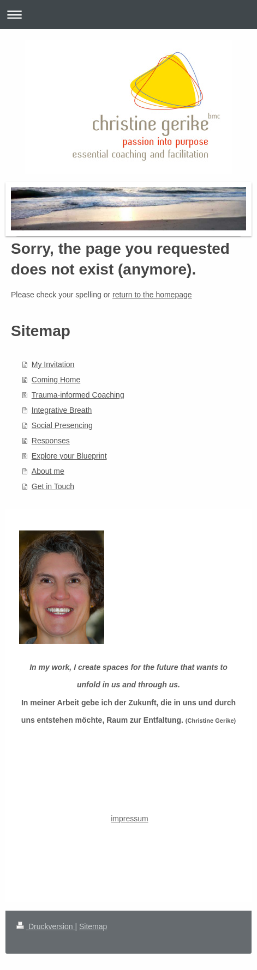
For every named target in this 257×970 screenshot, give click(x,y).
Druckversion (45, 926)
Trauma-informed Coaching (78, 395)
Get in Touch (53, 486)
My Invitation (53, 364)
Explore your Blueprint (69, 456)
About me (48, 471)
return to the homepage (152, 294)
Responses (51, 440)
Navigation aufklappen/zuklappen (128, 14)
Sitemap (93, 926)
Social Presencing (62, 425)
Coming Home (56, 379)
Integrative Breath (62, 410)
